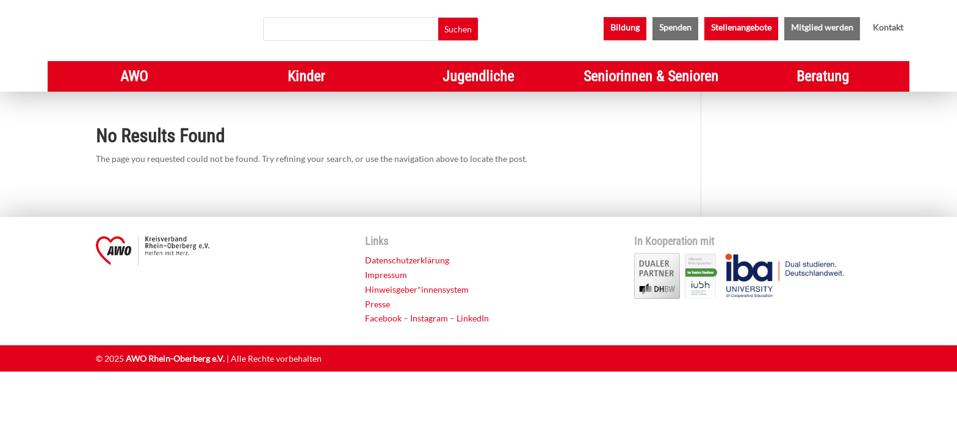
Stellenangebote (741, 27)
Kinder (306, 78)
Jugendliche (478, 78)
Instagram (429, 318)
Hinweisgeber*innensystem (417, 289)
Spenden (675, 27)
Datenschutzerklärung (407, 260)
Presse (377, 304)
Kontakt (888, 27)
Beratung (822, 78)
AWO (134, 78)
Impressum (386, 275)
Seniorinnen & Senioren (650, 78)
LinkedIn (473, 318)
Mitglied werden (822, 27)
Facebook (383, 318)
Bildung (625, 27)
